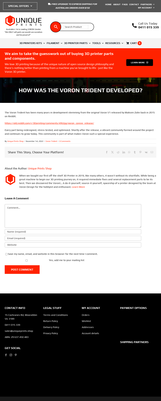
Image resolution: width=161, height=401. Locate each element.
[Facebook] (6, 355)
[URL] (73, 244)
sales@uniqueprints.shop (19, 330)
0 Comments (64, 141)
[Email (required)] (73, 238)
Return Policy (50, 321)
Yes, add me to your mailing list (44, 260)
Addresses (88, 327)
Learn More (78, 186)
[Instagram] (11, 355)
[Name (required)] (73, 231)
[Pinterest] (15, 355)
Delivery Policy (51, 327)
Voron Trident (51, 141)
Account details (90, 333)
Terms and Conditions (55, 314)
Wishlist (86, 321)
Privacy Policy (50, 333)
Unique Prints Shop (15, 141)
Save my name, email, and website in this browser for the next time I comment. (53, 253)
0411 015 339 (148, 27)
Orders (85, 314)
